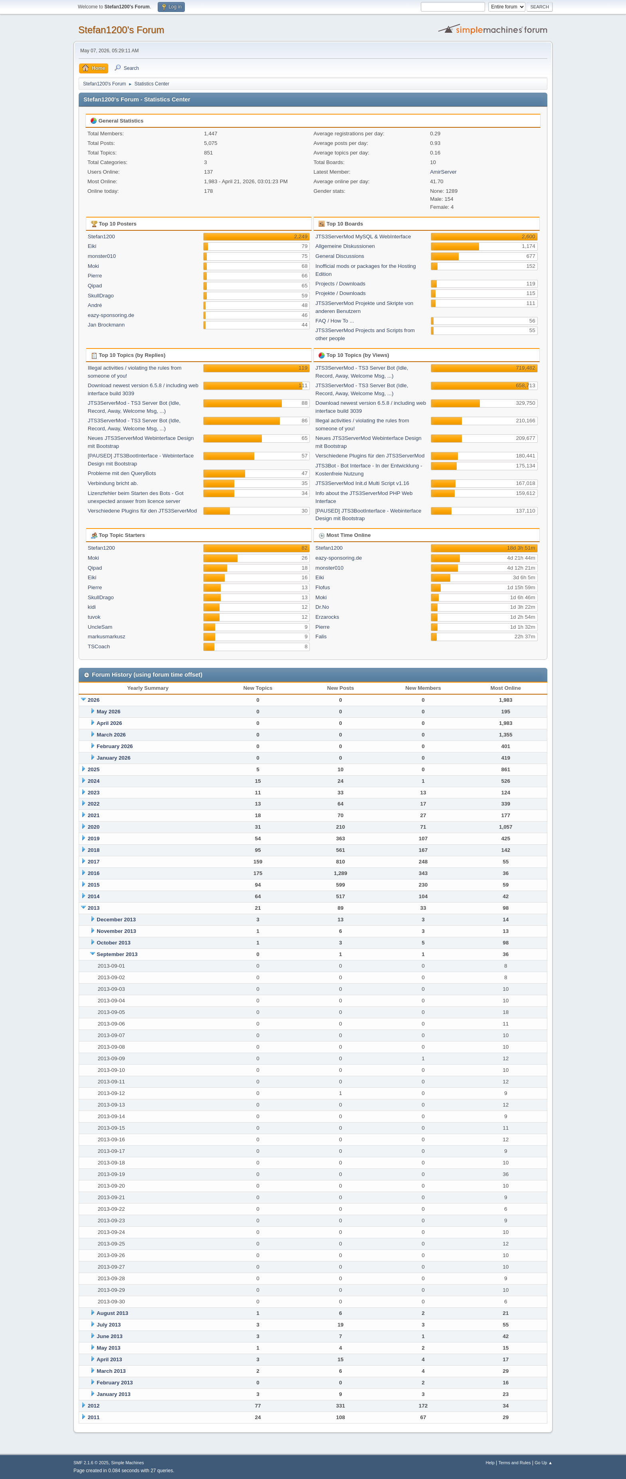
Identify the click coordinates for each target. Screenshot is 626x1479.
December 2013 (116, 920)
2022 (94, 804)
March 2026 (111, 735)
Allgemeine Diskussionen (345, 246)
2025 (94, 769)
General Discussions (339, 256)
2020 (94, 827)
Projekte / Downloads (340, 293)
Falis (321, 637)
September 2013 (117, 954)
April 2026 (109, 723)
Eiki (92, 246)
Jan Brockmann (106, 325)
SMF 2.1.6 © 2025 (91, 1462)
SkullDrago (101, 296)
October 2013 (113, 943)
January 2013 (113, 1394)
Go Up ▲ (544, 1462)
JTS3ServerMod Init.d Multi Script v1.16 (362, 483)
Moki (93, 266)
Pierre (95, 276)
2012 (94, 1406)
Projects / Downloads (340, 284)
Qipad (95, 286)
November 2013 (116, 931)
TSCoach (99, 646)
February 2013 (115, 1383)
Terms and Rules (515, 1462)
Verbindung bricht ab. (113, 483)
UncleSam (100, 627)
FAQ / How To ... (334, 321)
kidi (92, 607)
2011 (94, 1417)
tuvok (94, 617)
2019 (94, 838)
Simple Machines (127, 1462)
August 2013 (112, 1313)
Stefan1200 (101, 237)
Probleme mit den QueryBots (122, 473)
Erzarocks (327, 617)
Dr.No (322, 607)
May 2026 (108, 712)
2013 (94, 908)
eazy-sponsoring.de (111, 315)
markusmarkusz (106, 637)
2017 (94, 862)
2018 (94, 850)
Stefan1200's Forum (121, 29)
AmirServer (443, 172)
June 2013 (109, 1336)
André (95, 305)
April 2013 (109, 1359)
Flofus (322, 587)
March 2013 (111, 1371)
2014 (94, 896)
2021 (94, 815)
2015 (94, 885)
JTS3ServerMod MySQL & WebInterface (363, 237)
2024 (94, 781)
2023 (94, 793)
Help (490, 1462)
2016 (94, 873)
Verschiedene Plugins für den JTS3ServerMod (142, 511)
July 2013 (109, 1325)
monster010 (102, 256)
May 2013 (108, 1348)
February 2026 (115, 746)
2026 (94, 700)
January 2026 (113, 758)
